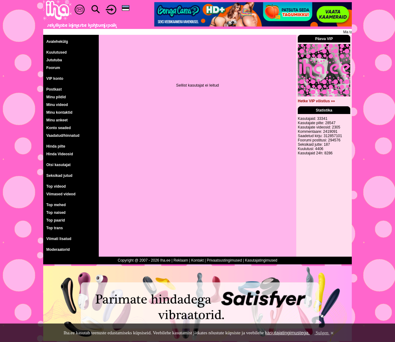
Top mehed (56, 205)
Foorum (53, 68)
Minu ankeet (57, 120)
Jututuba (54, 60)
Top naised (55, 212)
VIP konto (54, 78)
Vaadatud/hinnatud (62, 135)
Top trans (54, 228)
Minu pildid (56, 97)
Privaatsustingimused (224, 260)
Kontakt (197, 260)
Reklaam (180, 260)
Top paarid (55, 220)
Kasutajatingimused (261, 260)
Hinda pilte (55, 146)
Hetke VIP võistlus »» (316, 101)
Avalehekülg (57, 41)
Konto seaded (58, 128)
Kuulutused (56, 52)
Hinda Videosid (59, 154)
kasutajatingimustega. (287, 332)
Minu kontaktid (59, 112)
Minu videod (57, 105)
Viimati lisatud (58, 239)
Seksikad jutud (59, 175)
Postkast (54, 89)
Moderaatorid (58, 249)
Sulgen (324, 332)
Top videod (56, 186)
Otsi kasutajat (58, 165)
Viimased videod (60, 194)
